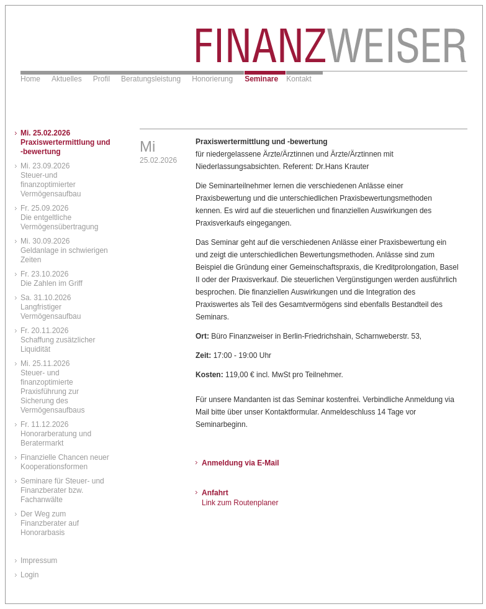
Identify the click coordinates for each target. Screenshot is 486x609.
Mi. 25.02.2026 (65, 142)
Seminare (261, 79)
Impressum (38, 560)
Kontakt (299, 79)
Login (29, 574)
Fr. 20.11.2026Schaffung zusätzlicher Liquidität (58, 340)
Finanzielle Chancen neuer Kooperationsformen (64, 462)
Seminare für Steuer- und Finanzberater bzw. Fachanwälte (62, 490)
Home (30, 79)
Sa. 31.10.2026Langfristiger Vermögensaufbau (50, 307)
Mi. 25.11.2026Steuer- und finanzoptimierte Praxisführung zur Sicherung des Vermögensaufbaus (52, 386)
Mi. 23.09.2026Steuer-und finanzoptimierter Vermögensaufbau (50, 180)
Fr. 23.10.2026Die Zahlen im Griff (51, 279)
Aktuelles (67, 79)
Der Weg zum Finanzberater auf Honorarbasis (49, 523)
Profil (101, 79)
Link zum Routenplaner (240, 502)
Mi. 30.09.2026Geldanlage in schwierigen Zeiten (64, 250)
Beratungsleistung (151, 79)
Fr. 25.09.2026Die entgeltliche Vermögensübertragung (59, 217)
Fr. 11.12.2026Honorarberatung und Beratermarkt (55, 433)
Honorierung (212, 79)
